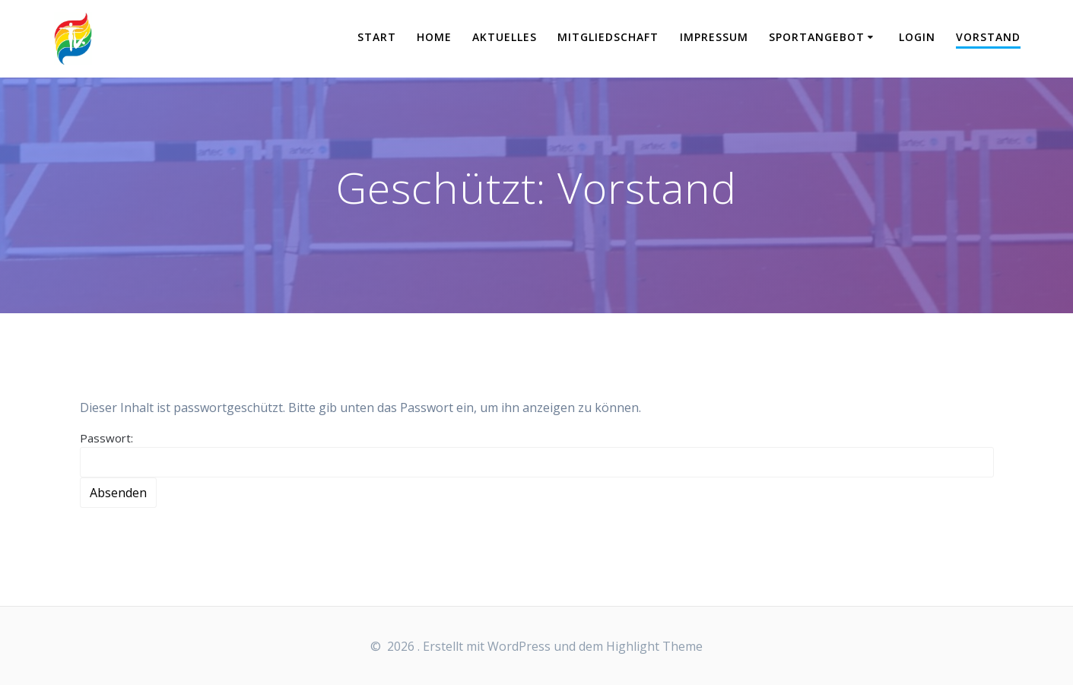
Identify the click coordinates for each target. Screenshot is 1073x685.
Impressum (714, 37)
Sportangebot (817, 37)
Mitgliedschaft (608, 37)
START (376, 37)
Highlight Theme (654, 646)
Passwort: (537, 453)
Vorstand (988, 37)
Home (434, 37)
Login (917, 37)
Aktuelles (504, 37)
